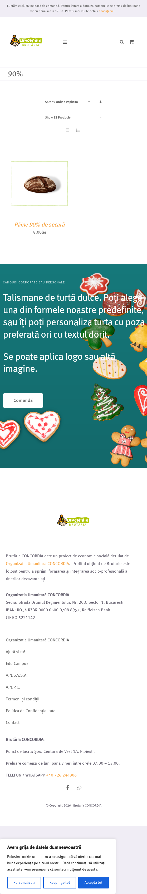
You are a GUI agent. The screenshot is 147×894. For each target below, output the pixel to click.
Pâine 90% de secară (39, 224)
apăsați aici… (108, 11)
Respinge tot (60, 882)
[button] (122, 42)
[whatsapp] (79, 787)
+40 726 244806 (61, 775)
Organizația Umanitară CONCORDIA (37, 563)
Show (58, 117)
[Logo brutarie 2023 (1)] (26, 23)
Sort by (61, 102)
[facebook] (67, 787)
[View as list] (78, 130)
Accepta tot (93, 882)
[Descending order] (101, 101)
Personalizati (24, 882)
